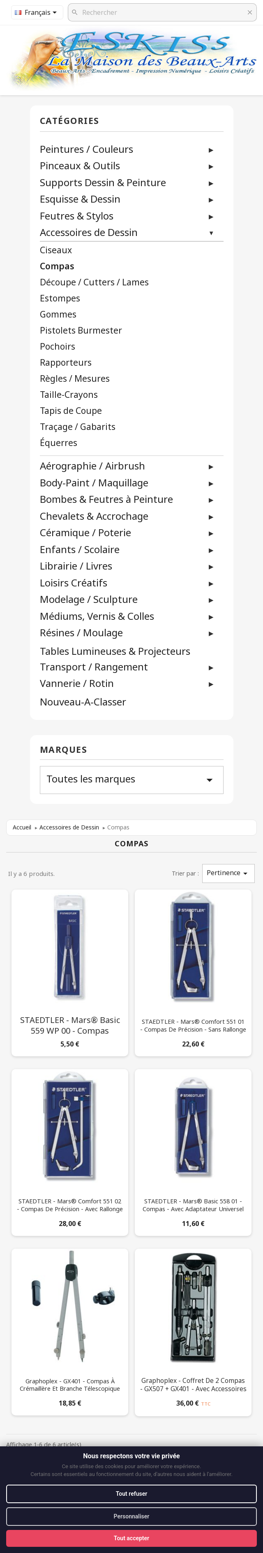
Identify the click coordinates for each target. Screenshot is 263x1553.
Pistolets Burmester (81, 330)
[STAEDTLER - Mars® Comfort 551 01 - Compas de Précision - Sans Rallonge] (193, 971)
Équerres (58, 442)
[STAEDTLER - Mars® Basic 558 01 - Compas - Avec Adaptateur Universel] (193, 1151)
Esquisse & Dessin (80, 199)
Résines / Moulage (81, 632)
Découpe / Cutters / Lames (94, 282)
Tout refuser (131, 1493)
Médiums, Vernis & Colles (97, 616)
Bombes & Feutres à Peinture (106, 499)
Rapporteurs (66, 362)
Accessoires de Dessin (89, 232)
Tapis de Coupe (71, 410)
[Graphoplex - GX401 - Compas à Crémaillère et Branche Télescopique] (70, 1330)
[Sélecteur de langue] (37, 12)
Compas (57, 266)
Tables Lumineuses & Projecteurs (115, 651)
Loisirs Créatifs (73, 582)
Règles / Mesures (75, 378)
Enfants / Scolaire (80, 549)
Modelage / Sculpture (89, 599)
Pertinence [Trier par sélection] (228, 873)
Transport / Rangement (94, 666)
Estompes (60, 298)
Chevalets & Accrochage (94, 516)
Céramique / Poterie (85, 532)
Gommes (58, 314)
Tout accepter (131, 1538)
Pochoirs (57, 346)
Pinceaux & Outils (80, 165)
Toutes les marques (131, 779)
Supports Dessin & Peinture (103, 182)
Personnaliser (132, 1516)
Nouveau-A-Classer (83, 702)
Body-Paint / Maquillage (94, 482)
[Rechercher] (162, 12)
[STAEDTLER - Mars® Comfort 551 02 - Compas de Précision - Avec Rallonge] (70, 1151)
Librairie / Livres (76, 565)
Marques (64, 750)
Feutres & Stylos (76, 215)
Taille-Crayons (69, 394)
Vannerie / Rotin (77, 683)
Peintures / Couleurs (86, 149)
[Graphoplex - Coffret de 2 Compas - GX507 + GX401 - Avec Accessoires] (193, 1331)
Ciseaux (56, 250)
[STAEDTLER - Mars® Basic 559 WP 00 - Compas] (70, 971)
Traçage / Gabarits (77, 426)
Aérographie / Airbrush (92, 465)
